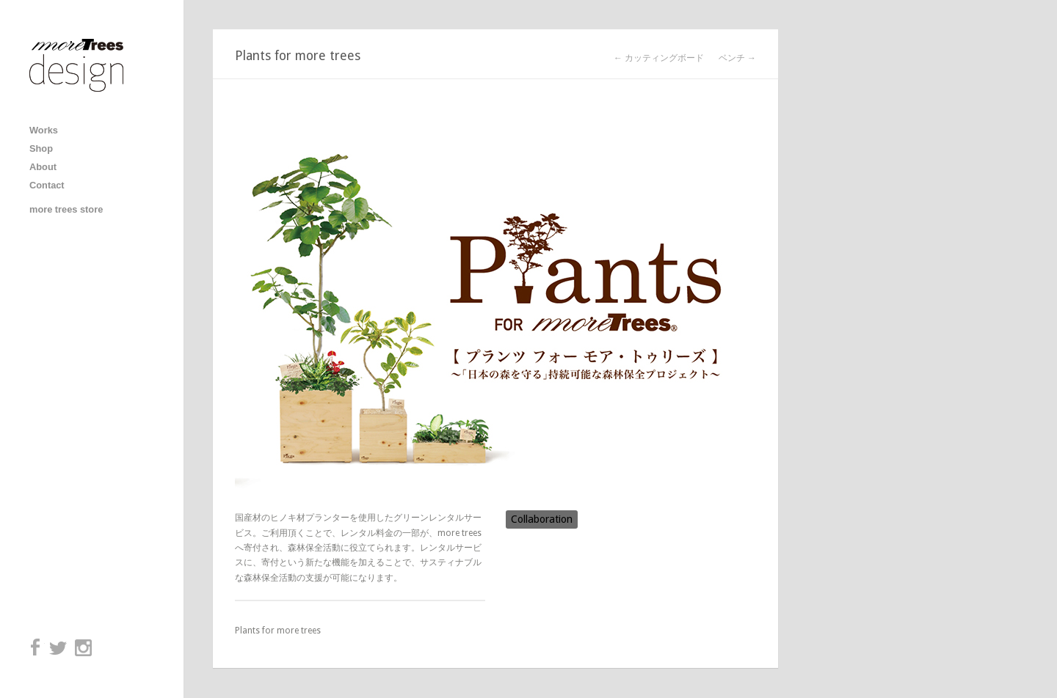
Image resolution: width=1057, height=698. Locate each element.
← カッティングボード (659, 58)
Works (43, 130)
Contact (47, 185)
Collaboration (542, 519)
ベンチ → (737, 58)
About (43, 166)
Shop (41, 148)
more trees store (66, 209)
